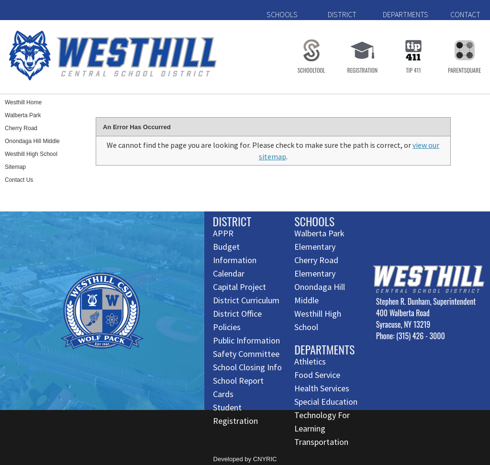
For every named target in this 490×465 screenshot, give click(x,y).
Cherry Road (21, 128)
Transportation (321, 441)
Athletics (310, 361)
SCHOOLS (282, 14)
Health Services (321, 388)
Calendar (229, 273)
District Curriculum (246, 300)
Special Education (325, 401)
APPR (223, 233)
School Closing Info (247, 367)
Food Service (317, 374)
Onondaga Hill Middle (32, 141)
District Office (237, 313)
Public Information (246, 340)
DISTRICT (342, 14)
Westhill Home (23, 102)
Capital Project (239, 286)
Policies (227, 326)
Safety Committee (246, 353)
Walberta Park (23, 115)
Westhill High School (31, 154)
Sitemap (15, 167)
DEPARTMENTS (405, 14)
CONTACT (465, 14)
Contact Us (19, 180)
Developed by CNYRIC (245, 459)
